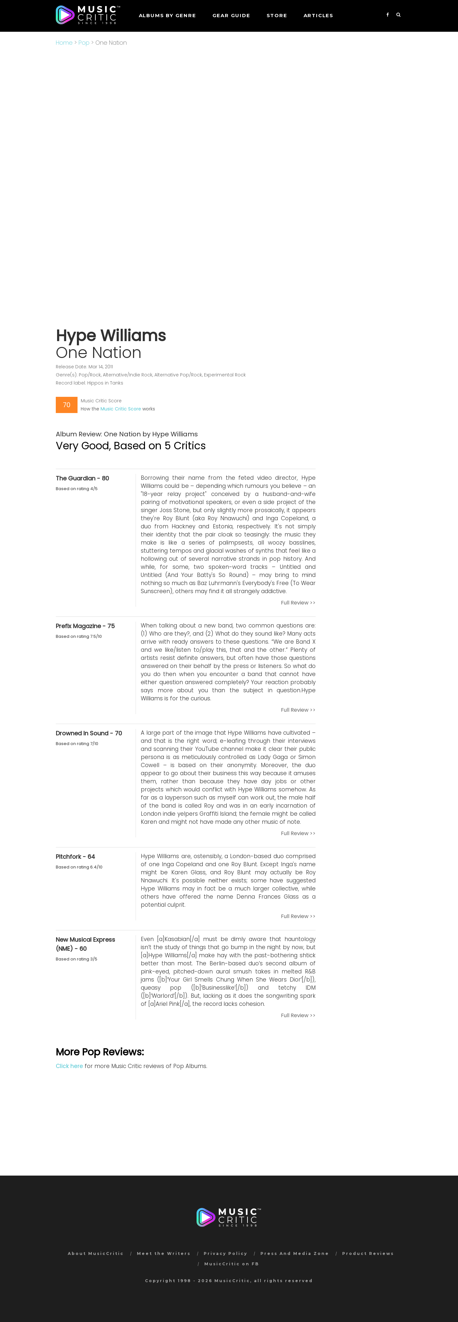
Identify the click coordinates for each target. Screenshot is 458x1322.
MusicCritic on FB (231, 1263)
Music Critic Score (121, 409)
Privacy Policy (225, 1253)
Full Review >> (298, 602)
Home (64, 43)
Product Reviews (368, 1253)
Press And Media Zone (294, 1253)
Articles (318, 15)
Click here (69, 1066)
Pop (84, 43)
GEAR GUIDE (231, 15)
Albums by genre (167, 15)
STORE (277, 15)
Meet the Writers (164, 1253)
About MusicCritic (96, 1253)
